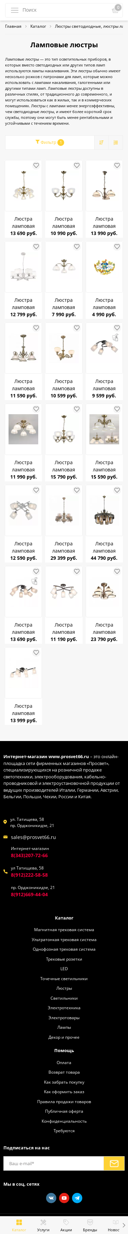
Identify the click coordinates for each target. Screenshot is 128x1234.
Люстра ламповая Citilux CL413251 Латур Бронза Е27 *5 (23, 222)
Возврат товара (64, 1072)
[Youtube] (64, 1198)
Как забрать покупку (64, 1082)
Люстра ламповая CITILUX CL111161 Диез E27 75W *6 (23, 710)
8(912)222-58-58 (29, 875)
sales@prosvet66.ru (33, 837)
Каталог (64, 918)
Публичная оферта (64, 1111)
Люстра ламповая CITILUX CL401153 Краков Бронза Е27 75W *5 (104, 628)
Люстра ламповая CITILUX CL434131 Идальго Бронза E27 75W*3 (23, 385)
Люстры (64, 988)
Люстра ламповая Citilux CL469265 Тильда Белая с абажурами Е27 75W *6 (23, 304)
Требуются (64, 1130)
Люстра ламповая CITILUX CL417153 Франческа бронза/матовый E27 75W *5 (23, 466)
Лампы (64, 1027)
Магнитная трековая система (64, 929)
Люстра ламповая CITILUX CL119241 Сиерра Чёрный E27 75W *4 (104, 385)
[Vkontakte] (51, 1198)
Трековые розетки (64, 959)
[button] (123, 1225)
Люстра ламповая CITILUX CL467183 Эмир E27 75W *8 (104, 547)
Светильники (64, 998)
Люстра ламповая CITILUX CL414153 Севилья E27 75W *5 (64, 466)
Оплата (64, 1062)
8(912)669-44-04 (29, 894)
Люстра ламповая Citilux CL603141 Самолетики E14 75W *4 (104, 304)
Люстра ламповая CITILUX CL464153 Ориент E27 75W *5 (63, 547)
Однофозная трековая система (64, 949)
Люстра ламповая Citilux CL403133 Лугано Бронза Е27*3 (104, 222)
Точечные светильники (64, 978)
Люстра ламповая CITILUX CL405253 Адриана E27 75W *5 (104, 466)
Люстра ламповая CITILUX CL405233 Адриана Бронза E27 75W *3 (64, 385)
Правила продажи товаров (64, 1101)
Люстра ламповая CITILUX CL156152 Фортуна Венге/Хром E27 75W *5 (63, 628)
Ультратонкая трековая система (64, 939)
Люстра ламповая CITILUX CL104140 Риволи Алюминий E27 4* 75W (23, 547)
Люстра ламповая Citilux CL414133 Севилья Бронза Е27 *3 (64, 222)
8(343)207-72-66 (29, 855)
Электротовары (64, 1017)
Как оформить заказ (64, 1091)
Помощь (64, 1050)
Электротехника (64, 1007)
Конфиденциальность (64, 1121)
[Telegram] (77, 1198)
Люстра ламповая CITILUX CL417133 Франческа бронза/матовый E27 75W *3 (63, 304)
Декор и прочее (64, 1037)
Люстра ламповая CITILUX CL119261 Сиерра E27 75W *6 (23, 628)
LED (64, 968)
